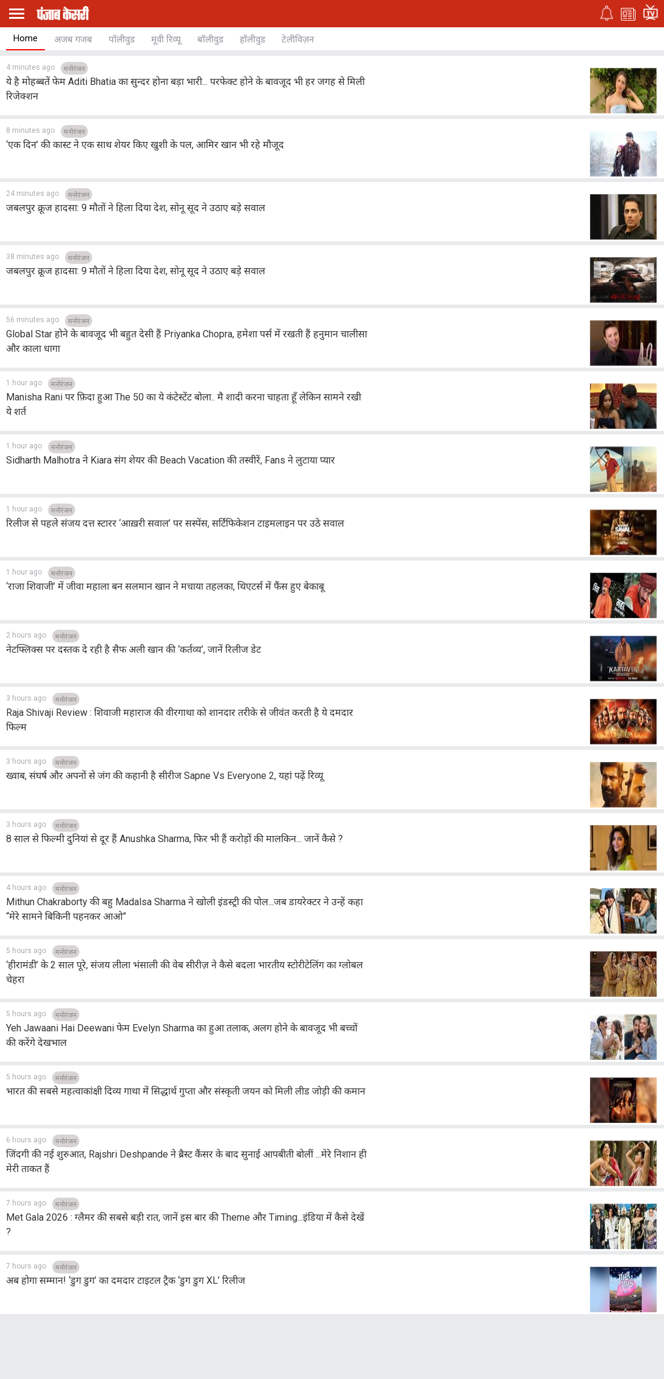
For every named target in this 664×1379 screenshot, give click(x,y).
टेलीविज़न (298, 39)
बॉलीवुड (210, 39)
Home (25, 38)
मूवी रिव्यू (166, 39)
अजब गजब (73, 39)
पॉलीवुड (122, 39)
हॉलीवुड (252, 39)
